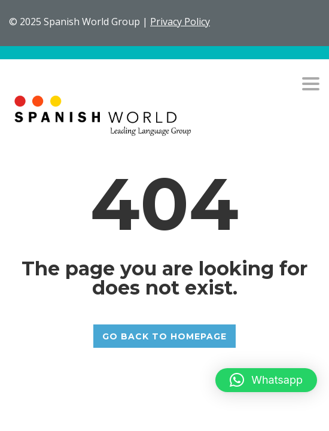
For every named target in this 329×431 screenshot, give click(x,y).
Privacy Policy (180, 21)
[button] (266, 380)
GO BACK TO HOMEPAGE (164, 336)
